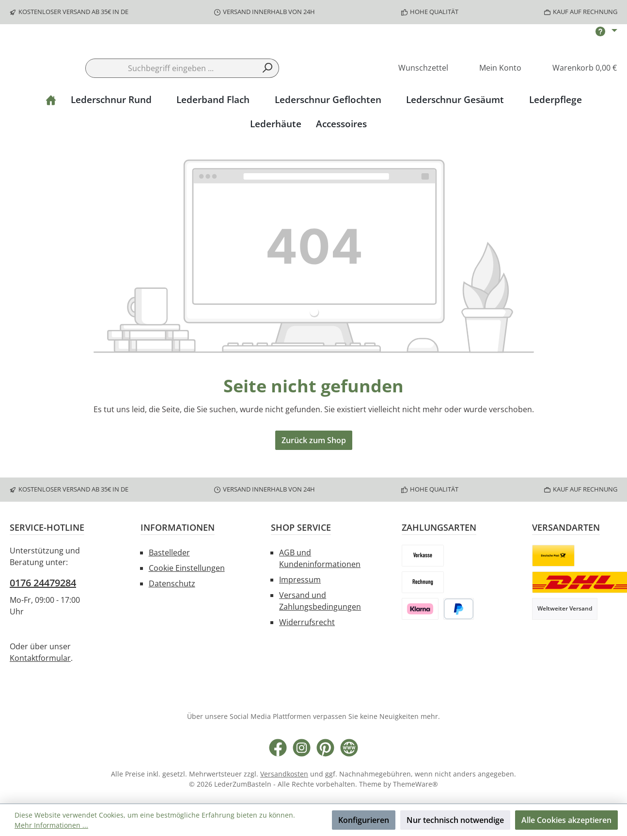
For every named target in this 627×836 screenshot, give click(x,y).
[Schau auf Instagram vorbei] (302, 750)
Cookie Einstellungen (187, 570)
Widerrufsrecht (307, 624)
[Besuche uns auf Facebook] (278, 750)
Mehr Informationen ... (51, 825)
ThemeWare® (415, 786)
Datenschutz (172, 585)
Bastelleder (169, 554)
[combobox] (171, 97)
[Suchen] (267, 97)
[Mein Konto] (493, 97)
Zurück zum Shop (314, 469)
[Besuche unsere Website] (349, 750)
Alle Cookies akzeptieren (566, 820)
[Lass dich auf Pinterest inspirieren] (325, 750)
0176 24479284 (43, 584)
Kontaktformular (40, 660)
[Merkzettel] (416, 97)
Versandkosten (284, 775)
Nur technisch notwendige (455, 820)
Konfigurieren (363, 820)
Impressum (300, 581)
